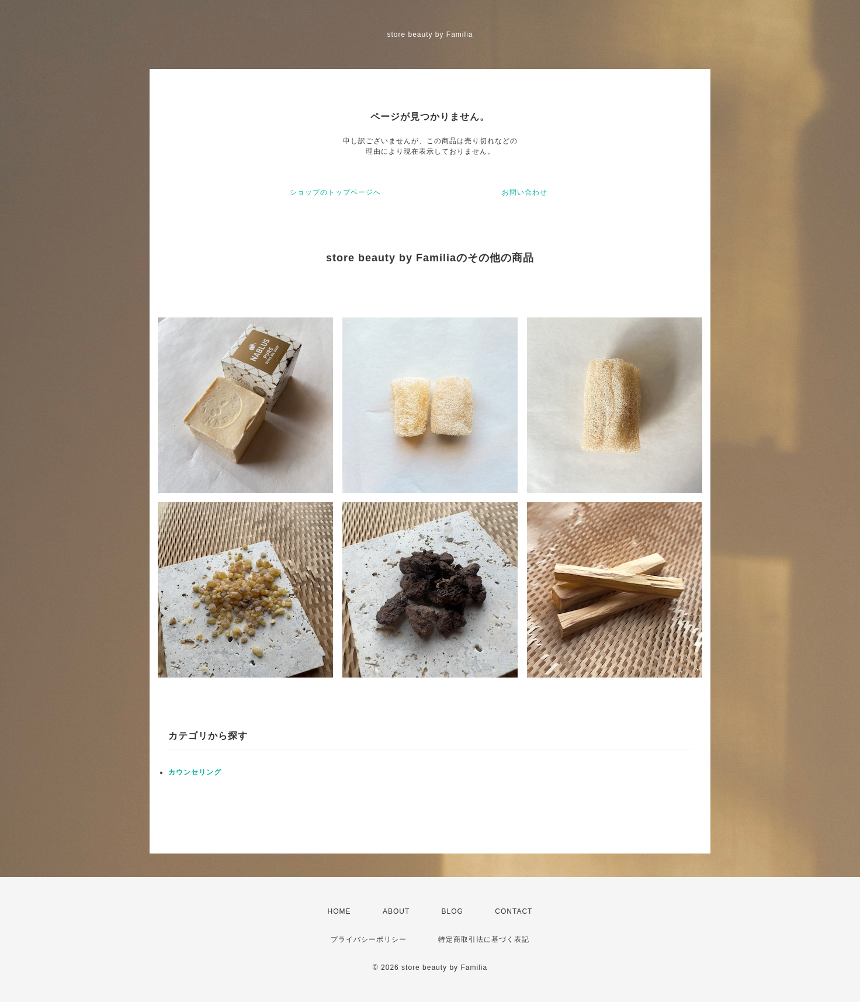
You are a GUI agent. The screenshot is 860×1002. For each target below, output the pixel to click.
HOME (339, 911)
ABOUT (396, 911)
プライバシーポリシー (369, 939)
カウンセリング (194, 772)
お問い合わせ (524, 192)
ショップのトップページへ (335, 192)
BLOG (452, 911)
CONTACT (513, 911)
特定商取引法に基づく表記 (483, 939)
